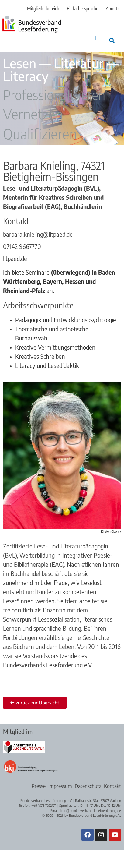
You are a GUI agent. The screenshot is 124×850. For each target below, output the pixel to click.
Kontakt (112, 786)
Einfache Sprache (82, 8)
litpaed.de (15, 258)
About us (114, 8)
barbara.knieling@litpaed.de (38, 234)
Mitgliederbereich (43, 8)
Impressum (60, 786)
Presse (39, 786)
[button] (96, 38)
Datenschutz (88, 786)
